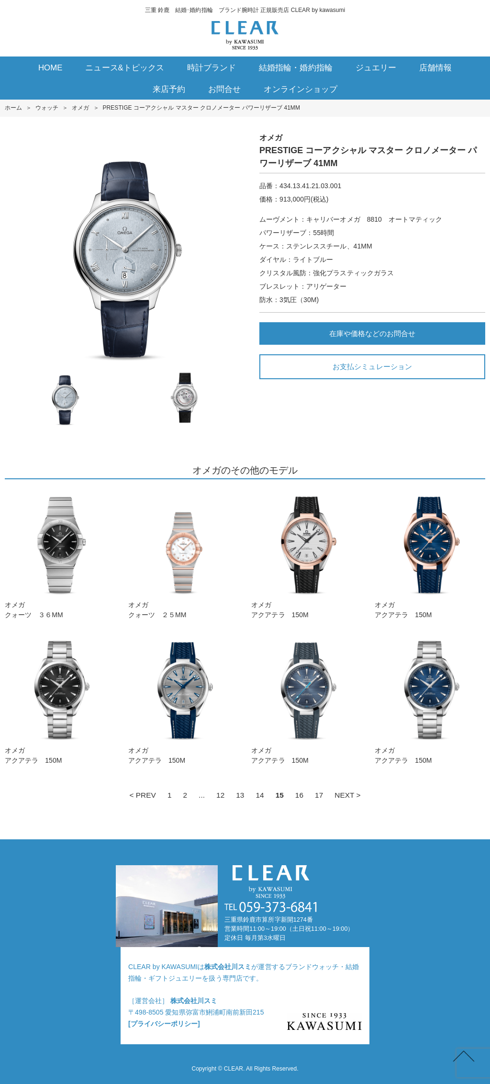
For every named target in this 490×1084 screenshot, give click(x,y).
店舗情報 (435, 67)
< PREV (142, 795)
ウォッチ (46, 107)
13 (240, 795)
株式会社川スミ (227, 967)
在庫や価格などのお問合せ (372, 333)
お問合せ (224, 89)
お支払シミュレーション (372, 366)
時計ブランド (211, 67)
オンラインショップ (300, 89)
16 (299, 795)
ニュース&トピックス (124, 67)
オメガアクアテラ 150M (306, 554)
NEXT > (347, 795)
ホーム (13, 107)
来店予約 (169, 89)
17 (319, 795)
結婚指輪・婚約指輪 (295, 67)
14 (260, 795)
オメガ (80, 107)
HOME (50, 67)
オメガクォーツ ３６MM (60, 554)
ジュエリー (376, 67)
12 (220, 795)
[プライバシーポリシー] (164, 1024)
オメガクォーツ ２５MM (183, 554)
